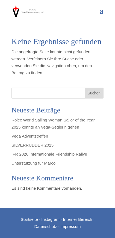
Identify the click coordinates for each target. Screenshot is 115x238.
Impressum (70, 226)
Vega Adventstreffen (29, 136)
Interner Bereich (77, 219)
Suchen (94, 93)
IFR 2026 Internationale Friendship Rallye (49, 154)
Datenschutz (45, 226)
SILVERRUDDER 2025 (32, 145)
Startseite (29, 219)
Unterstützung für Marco (33, 163)
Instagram (50, 219)
